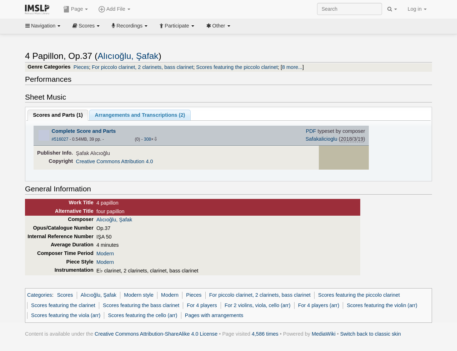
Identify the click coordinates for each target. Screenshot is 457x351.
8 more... (292, 67)
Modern (105, 253)
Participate (177, 26)
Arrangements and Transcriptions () (140, 115)
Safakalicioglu (321, 139)
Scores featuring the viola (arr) (65, 315)
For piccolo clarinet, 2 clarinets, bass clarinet (142, 67)
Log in (417, 9)
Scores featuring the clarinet (63, 305)
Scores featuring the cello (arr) (142, 315)
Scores (86, 26)
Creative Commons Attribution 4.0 (114, 161)
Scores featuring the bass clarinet (141, 305)
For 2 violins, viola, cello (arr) (258, 305)
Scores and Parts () (58, 115)
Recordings (129, 26)
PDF (311, 131)
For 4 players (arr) (319, 305)
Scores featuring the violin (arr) (382, 305)
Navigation (42, 26)
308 (147, 139)
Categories (39, 295)
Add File (114, 9)
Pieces (81, 67)
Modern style (139, 295)
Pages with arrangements (214, 315)
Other (218, 26)
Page (75, 9)
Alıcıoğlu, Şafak (127, 56)
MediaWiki (324, 334)
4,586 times (265, 334)
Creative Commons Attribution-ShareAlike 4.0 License (156, 334)
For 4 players (202, 305)
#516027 (60, 139)
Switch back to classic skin (370, 334)
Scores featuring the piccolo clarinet (237, 67)
